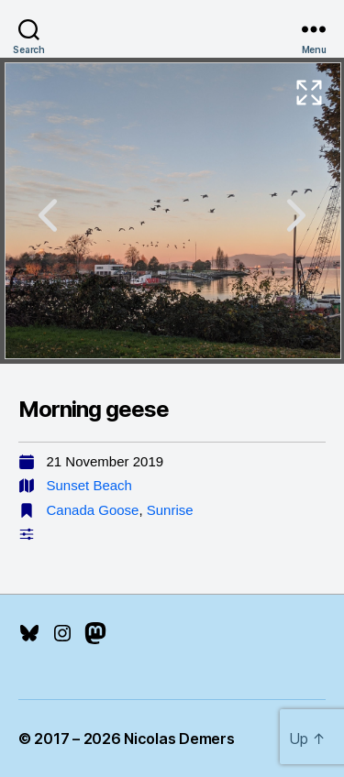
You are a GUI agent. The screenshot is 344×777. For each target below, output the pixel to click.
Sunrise (170, 510)
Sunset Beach (89, 485)
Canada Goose (93, 510)
